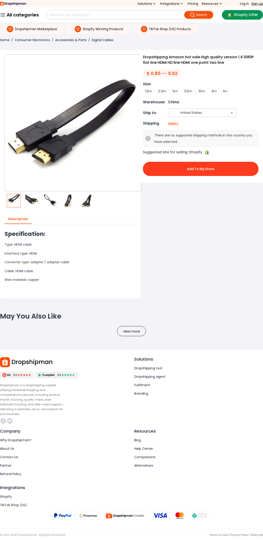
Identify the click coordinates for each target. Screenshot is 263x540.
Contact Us (9, 457)
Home (5, 40)
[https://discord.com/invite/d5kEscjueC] (10, 421)
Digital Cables (102, 40)
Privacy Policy (239, 535)
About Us (7, 448)
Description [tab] (18, 219)
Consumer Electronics (32, 40)
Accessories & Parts (71, 40)
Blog (137, 440)
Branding (141, 393)
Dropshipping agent (150, 376)
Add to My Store (200, 169)
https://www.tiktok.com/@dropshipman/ (3, 421)
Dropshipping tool (148, 368)
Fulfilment (142, 385)
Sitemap (257, 535)
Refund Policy (10, 474)
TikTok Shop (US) (13, 505)
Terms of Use (218, 535)
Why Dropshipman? (15, 440)
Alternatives (143, 465)
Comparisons (144, 457)
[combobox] (195, 113)
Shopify (6, 496)
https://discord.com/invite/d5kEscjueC (10, 421)
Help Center (143, 448)
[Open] (232, 113)
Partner (6, 465)
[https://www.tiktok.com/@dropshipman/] (3, 421)
